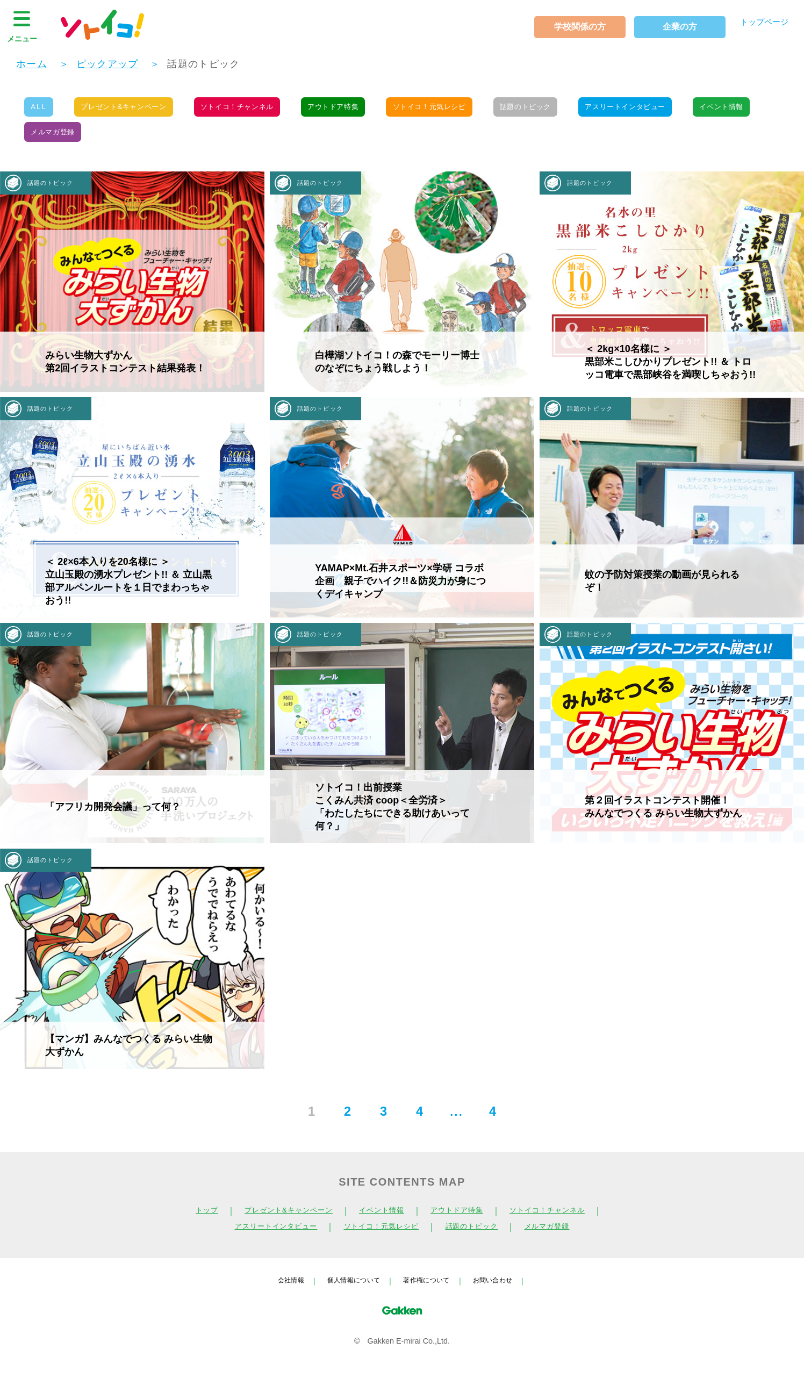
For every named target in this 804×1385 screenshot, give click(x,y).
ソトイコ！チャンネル (255, 109)
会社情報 (279, 1289)
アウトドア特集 (359, 109)
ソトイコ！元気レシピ (463, 109)
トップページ (759, 24)
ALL (41, 109)
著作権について (429, 1289)
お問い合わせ (503, 1289)
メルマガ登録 (138, 138)
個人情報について (349, 1289)
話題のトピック (567, 109)
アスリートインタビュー (674, 109)
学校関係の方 (570, 26)
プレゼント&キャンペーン (132, 109)
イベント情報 (55, 138)
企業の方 (670, 26)
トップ (187, 1220)
